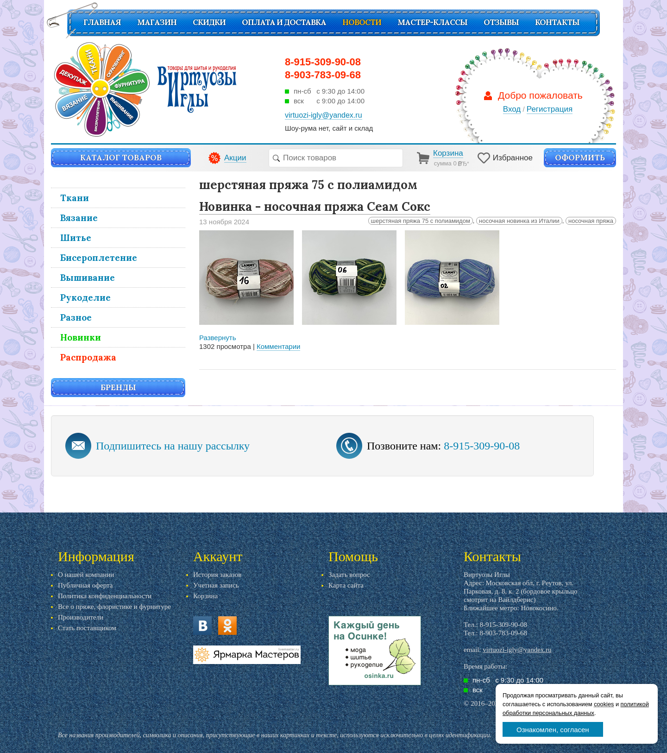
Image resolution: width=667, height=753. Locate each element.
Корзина (205, 596)
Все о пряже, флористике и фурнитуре (114, 606)
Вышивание (87, 277)
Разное (76, 317)
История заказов (217, 574)
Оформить (580, 157)
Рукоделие (85, 297)
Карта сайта (346, 585)
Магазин (156, 22)
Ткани (74, 197)
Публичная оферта (85, 585)
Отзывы (501, 22)
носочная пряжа (590, 220)
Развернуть (217, 338)
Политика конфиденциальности (104, 596)
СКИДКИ (209, 22)
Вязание (79, 217)
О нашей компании (86, 574)
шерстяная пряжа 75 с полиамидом (420, 220)
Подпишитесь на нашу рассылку (173, 446)
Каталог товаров (121, 157)
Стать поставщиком (87, 628)
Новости (361, 22)
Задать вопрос (349, 574)
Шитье (75, 237)
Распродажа (88, 357)
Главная (102, 22)
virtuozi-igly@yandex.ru (517, 649)
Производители (80, 617)
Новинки (80, 337)
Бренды (118, 387)
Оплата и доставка (284, 22)
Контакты (557, 22)
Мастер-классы (432, 22)
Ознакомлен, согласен (552, 730)
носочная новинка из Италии (519, 220)
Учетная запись (216, 585)
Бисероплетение (98, 257)
